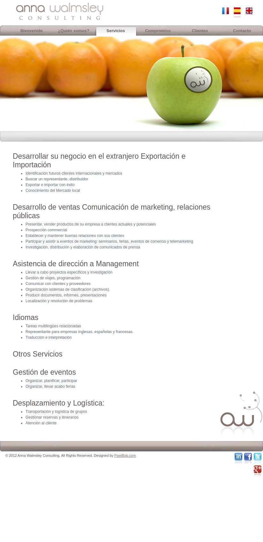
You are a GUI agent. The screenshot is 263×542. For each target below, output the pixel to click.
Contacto (242, 30)
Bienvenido (31, 30)
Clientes (200, 30)
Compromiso (158, 30)
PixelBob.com (125, 455)
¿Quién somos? (73, 30)
